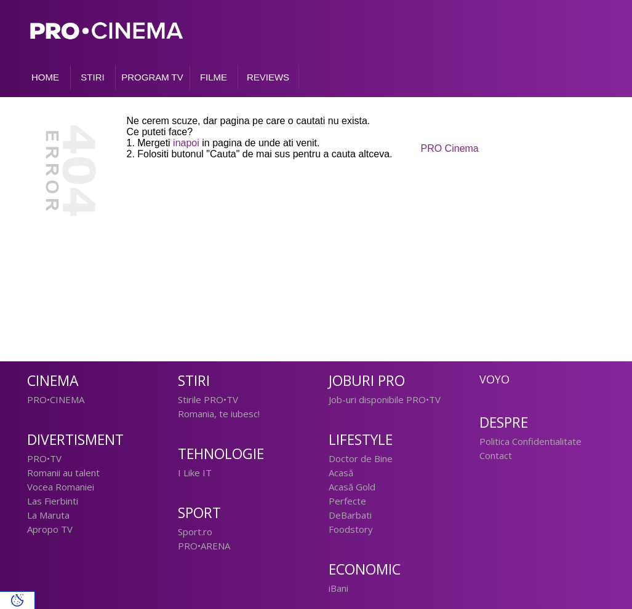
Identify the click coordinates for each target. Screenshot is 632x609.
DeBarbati (350, 515)
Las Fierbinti (52, 500)
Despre (503, 422)
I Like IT (195, 472)
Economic (365, 569)
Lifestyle (361, 440)
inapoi (186, 143)
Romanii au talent (63, 472)
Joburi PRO (367, 381)
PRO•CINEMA (55, 399)
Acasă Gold (352, 486)
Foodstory (351, 529)
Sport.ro (195, 531)
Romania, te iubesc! (219, 413)
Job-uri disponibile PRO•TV (385, 399)
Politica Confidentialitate (530, 441)
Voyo (494, 379)
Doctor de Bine (361, 458)
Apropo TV (50, 529)
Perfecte (347, 500)
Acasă (341, 472)
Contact (495, 455)
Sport (199, 513)
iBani (338, 588)
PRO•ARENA (204, 545)
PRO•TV (44, 458)
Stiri (194, 381)
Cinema (53, 381)
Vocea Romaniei (60, 486)
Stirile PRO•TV (208, 399)
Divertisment (75, 440)
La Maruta (48, 515)
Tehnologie (221, 454)
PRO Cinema (450, 148)
